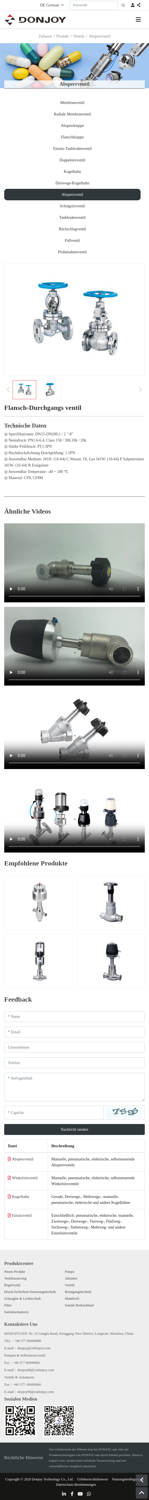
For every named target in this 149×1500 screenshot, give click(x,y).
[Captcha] (54, 1112)
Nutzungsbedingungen (128, 1479)
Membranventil (72, 103)
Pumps (69, 1272)
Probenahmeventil (72, 252)
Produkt (62, 36)
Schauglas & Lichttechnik (22, 1299)
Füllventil (72, 240)
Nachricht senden (74, 1129)
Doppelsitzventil (72, 160)
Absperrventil (72, 194)
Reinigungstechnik (78, 1292)
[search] (123, 5)
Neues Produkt (14, 1272)
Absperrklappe (72, 126)
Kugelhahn (72, 171)
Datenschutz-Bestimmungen (76, 1485)
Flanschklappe (72, 137)
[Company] (74, 1047)
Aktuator (71, 1278)
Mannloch (72, 1299)
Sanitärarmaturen (16, 1312)
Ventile (78, 36)
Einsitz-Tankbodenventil (72, 149)
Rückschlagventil (72, 229)
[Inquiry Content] (74, 1087)
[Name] (74, 1016)
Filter (8, 1305)
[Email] (74, 1032)
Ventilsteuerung (15, 1278)
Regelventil (12, 1285)
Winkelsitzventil (25, 1178)
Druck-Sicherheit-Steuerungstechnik (30, 1292)
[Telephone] (74, 1062)
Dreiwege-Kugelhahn (73, 183)
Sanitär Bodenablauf (79, 1305)
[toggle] (138, 19)
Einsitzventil (22, 1215)
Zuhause (45, 36)
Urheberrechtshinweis (92, 1479)
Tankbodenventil (72, 217)
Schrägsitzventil (72, 206)
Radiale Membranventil (72, 114)
